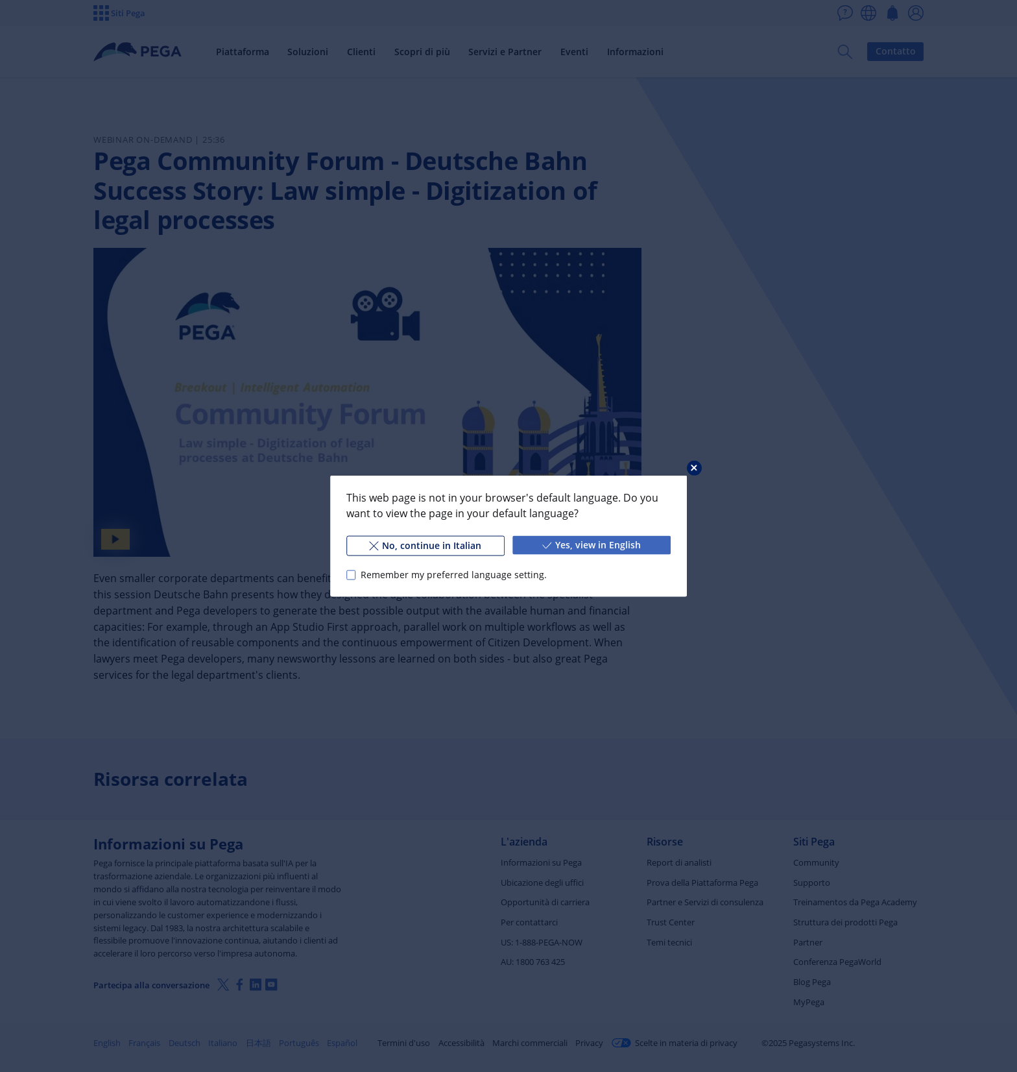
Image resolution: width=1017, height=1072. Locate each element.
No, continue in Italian (425, 545)
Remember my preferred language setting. (454, 574)
